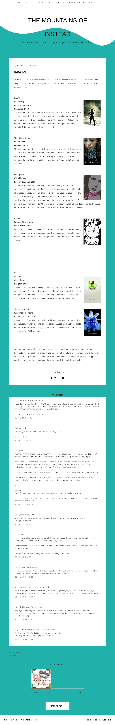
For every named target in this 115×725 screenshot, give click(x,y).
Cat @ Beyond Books (24, 567)
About (29, 3)
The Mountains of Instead (17, 720)
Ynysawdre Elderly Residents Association (33, 629)
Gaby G (18, 428)
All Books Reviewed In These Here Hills (77, 3)
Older (102, 655)
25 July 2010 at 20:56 (24, 557)
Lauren (18, 534)
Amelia (18, 450)
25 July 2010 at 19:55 (24, 440)
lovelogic (106, 720)
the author (37, 320)
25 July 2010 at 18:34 (24, 418)
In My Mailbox (30, 65)
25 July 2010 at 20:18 (24, 504)
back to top (57, 706)
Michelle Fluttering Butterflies (27, 607)
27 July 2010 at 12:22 (24, 639)
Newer (12, 655)
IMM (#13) (21, 72)
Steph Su (48, 287)
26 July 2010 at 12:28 (24, 619)
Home (19, 3)
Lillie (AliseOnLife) (22, 514)
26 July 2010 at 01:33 (24, 577)
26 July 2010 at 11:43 (24, 597)
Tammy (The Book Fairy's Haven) (29, 587)
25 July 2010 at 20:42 (24, 524)
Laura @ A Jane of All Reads (27, 400)
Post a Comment (16, 652)
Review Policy (44, 3)
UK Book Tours (69, 298)
